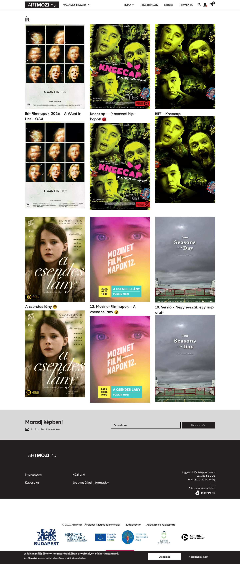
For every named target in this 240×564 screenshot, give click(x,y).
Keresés (200, 4)
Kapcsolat (32, 482)
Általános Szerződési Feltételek (102, 524)
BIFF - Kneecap (168, 114)
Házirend (78, 474)
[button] (206, 5)
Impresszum (33, 474)
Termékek (186, 4)
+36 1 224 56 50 (205, 475)
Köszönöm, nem (198, 556)
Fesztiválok (149, 4)
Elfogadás (164, 556)
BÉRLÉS (168, 4)
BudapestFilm (133, 524)
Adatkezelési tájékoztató (161, 524)
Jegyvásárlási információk (91, 482)
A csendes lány (38, 306)
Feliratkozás (198, 425)
